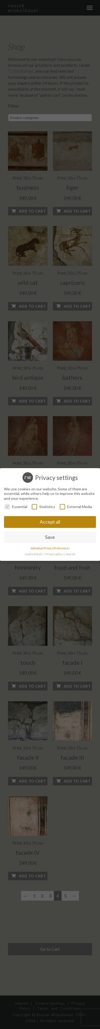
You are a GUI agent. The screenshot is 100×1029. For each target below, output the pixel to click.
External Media (76, 506)
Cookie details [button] (34, 554)
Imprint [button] (70, 554)
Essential (16, 506)
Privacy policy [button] (54, 554)
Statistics (43, 506)
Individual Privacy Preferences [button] (50, 548)
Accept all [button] (50, 522)
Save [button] (50, 537)
